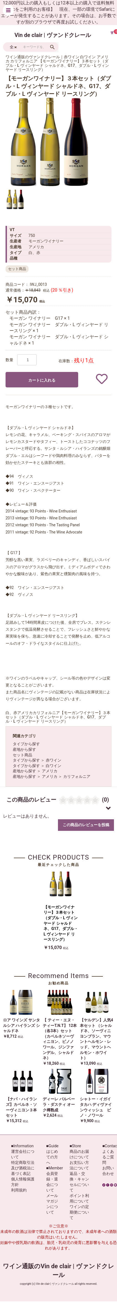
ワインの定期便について (79, 1212)
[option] (50, 142)
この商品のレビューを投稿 (86, 825)
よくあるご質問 (108, 1157)
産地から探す (24, 749)
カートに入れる (41, 380)
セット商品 (22, 755)
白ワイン (53, 765)
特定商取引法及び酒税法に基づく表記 (22, 1168)
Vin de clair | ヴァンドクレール (52, 35)
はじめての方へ (52, 1157)
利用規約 (19, 1190)
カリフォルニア (76, 776)
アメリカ (49, 771)
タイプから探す (26, 744)
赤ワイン (53, 760)
